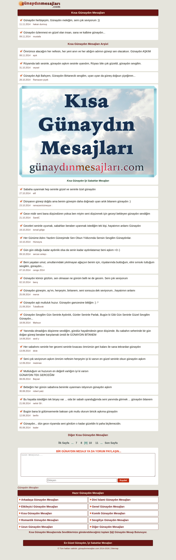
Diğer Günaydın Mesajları (108, 530)
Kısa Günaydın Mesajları (36, 517)
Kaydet (123, 484)
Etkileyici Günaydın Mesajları (39, 510)
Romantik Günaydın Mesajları (39, 524)
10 (90, 442)
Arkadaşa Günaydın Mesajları (39, 503)
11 (96, 442)
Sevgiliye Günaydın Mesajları (110, 524)
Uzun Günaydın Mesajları (37, 530)
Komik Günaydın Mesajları (108, 517)
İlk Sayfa (63, 442)
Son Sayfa (111, 442)
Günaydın (29, 20)
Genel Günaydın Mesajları (108, 510)
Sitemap (114, 552)
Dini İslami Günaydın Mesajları (111, 503)
